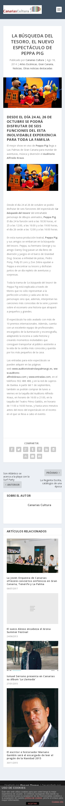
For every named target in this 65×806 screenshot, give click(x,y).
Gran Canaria (45, 64)
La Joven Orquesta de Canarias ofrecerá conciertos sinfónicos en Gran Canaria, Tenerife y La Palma (32, 581)
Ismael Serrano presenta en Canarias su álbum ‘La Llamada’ (31, 678)
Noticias (17, 68)
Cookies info (57, 802)
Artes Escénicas (28, 64)
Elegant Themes (29, 785)
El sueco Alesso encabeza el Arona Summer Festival (29, 630)
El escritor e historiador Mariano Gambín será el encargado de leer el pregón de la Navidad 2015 (30, 755)
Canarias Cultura (35, 60)
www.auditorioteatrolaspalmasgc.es (31, 368)
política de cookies (33, 798)
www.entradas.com (39, 376)
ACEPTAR (32, 804)
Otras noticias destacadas (37, 68)
